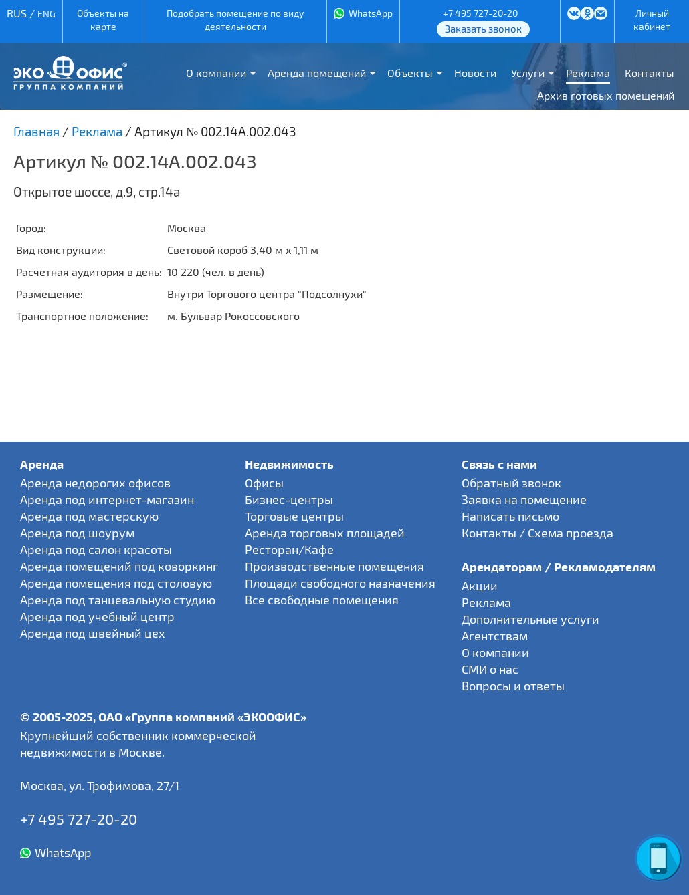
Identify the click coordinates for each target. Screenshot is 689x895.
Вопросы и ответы (513, 685)
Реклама (588, 72)
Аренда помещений (317, 72)
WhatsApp (371, 13)
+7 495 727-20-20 (480, 13)
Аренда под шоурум (77, 532)
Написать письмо (510, 516)
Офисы (264, 482)
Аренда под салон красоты (96, 549)
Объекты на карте (103, 19)
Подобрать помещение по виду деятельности (235, 19)
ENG (46, 13)
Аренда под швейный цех (92, 633)
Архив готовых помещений (605, 95)
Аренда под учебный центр (97, 616)
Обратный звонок (511, 482)
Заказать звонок (483, 29)
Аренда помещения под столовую (116, 583)
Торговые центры (294, 516)
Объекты (410, 72)
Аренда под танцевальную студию (117, 599)
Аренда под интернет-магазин (107, 499)
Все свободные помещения (322, 599)
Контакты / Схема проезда (537, 532)
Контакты (649, 72)
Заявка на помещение (524, 499)
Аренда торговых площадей (325, 532)
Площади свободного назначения (340, 583)
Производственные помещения (334, 566)
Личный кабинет (651, 19)
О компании (216, 72)
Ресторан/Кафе (289, 549)
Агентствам (495, 635)
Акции (480, 585)
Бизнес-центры (289, 499)
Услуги (528, 72)
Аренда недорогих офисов (95, 482)
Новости (475, 72)
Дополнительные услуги (530, 619)
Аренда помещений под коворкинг (119, 566)
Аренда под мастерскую (89, 516)
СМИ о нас (490, 669)
